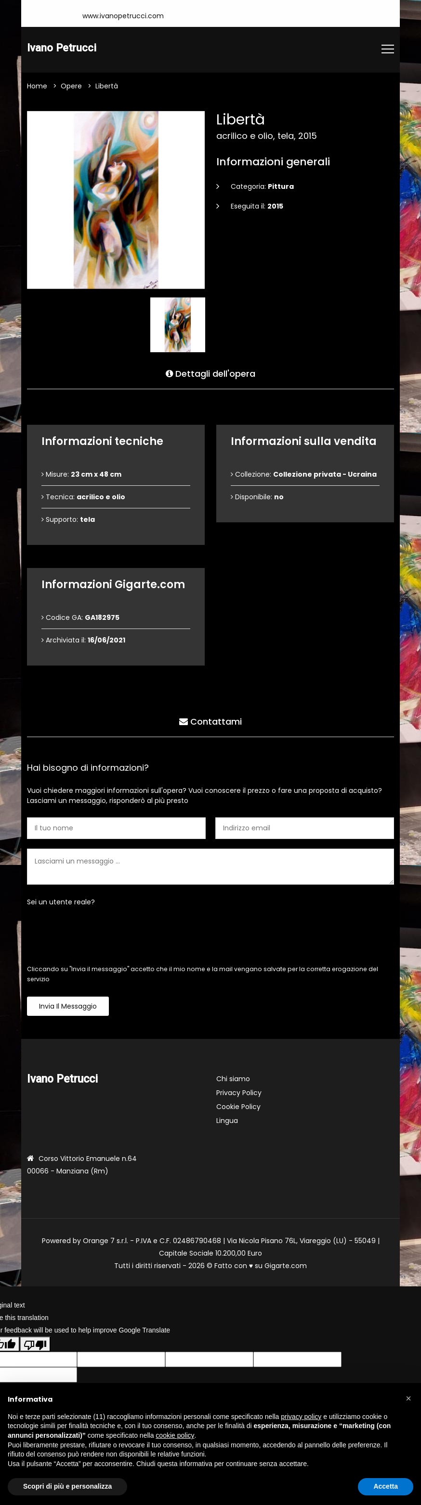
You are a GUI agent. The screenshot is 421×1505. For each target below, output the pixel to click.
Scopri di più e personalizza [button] (67, 1486)
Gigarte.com (285, 1266)
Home (37, 86)
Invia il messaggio (68, 1007)
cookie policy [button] (175, 1435)
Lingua (227, 1121)
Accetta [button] (385, 1486)
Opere (71, 86)
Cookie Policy (238, 1107)
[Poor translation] (35, 1344)
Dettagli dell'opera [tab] (210, 373)
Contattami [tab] (210, 721)
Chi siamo (233, 1079)
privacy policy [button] (301, 1416)
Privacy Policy (239, 1093)
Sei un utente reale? (61, 902)
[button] (408, 1398)
